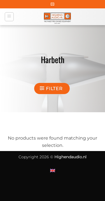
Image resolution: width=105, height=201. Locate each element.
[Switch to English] (52, 170)
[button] (52, 4)
